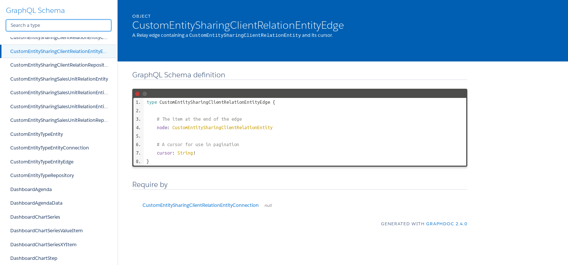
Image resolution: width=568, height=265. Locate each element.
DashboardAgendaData (36, 203)
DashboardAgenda (31, 189)
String (185, 152)
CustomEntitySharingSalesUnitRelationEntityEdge (63, 106)
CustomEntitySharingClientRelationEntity (222, 127)
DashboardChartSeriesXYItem (43, 244)
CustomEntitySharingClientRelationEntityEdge (60, 51)
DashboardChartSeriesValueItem (46, 230)
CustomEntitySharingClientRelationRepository (60, 65)
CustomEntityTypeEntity (36, 134)
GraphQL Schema (35, 10)
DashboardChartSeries (35, 217)
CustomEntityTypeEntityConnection (49, 148)
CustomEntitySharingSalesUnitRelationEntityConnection (63, 92)
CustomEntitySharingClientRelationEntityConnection (63, 37)
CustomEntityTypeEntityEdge (41, 162)
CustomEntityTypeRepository (42, 175)
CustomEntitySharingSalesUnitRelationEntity (59, 79)
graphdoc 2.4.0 (446, 223)
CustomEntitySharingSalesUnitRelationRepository (63, 120)
